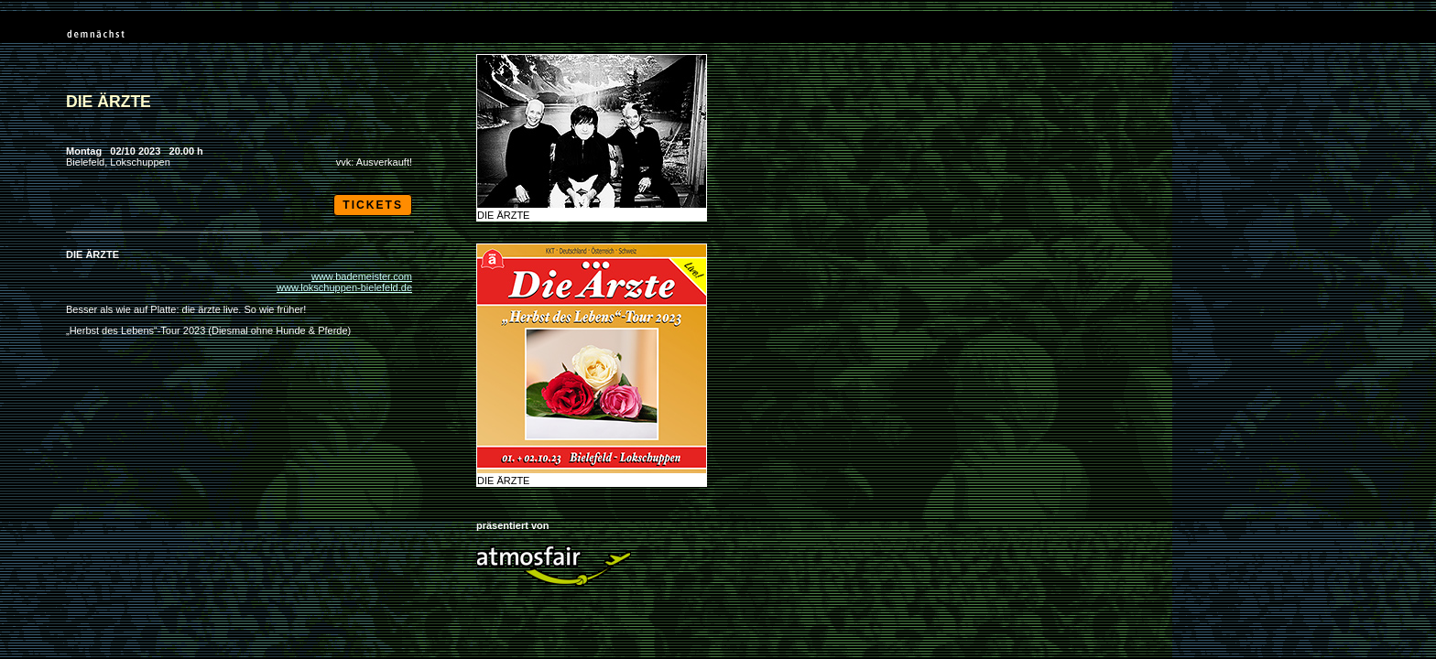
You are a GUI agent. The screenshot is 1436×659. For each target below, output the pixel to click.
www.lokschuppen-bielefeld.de (344, 287)
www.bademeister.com (361, 276)
